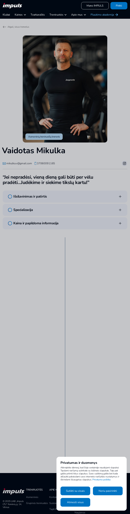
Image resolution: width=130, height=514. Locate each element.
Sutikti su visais (75, 491)
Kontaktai (54, 477)
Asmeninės (32, 477)
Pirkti (119, 6)
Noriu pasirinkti (108, 491)
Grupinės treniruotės (37, 483)
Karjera (53, 495)
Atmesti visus (75, 502)
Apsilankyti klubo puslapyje (36, 416)
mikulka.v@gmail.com (17, 163)
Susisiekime (55, 483)
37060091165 (45, 163)
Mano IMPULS (95, 6)
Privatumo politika (101, 479)
